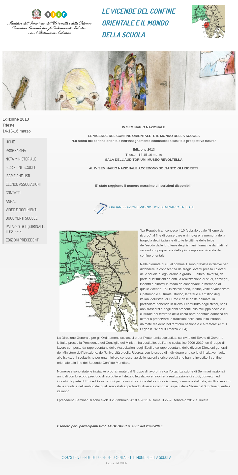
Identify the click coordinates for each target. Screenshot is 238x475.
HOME (10, 141)
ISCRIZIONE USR (18, 175)
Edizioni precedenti (22, 239)
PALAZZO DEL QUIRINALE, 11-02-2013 (25, 229)
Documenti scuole (21, 218)
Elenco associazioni (23, 184)
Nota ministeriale (21, 158)
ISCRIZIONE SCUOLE (21, 167)
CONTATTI (13, 192)
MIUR (123, 463)
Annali (11, 201)
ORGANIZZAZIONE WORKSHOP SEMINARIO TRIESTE (151, 207)
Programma (16, 150)
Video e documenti (21, 209)
